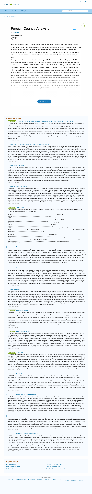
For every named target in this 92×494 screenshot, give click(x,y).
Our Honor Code (31, 479)
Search (11, 10)
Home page (6, 16)
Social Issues (13, 16)
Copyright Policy (11, 479)
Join (81, 1)
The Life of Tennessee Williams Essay (56, 469)
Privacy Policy (39, 479)
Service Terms (48, 479)
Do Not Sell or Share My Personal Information (74, 480)
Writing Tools (24, 10)
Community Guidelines (21, 479)
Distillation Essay (11, 464)
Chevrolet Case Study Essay (54, 464)
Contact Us (55, 479)
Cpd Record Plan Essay (13, 466)
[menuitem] (81, 1)
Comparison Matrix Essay (53, 466)
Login (85, 1)
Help (60, 479)
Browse (17, 10)
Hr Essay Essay (10, 469)
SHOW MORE (44, 101)
